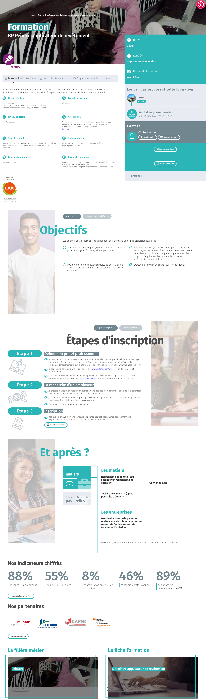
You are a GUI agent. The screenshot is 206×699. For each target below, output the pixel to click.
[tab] (13, 78)
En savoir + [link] (66, 129)
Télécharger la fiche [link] (166, 166)
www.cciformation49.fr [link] (102, 369)
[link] (200, 4)
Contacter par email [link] (172, 137)
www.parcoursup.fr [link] (88, 379)
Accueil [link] (34, 15)
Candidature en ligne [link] (166, 150)
